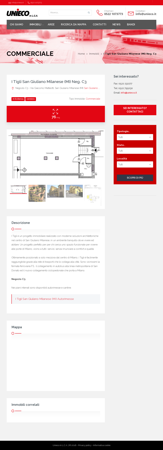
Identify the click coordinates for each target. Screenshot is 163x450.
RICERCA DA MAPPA (73, 24)
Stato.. (121, 145)
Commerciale (93, 98)
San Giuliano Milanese (96, 88)
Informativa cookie (101, 445)
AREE (51, 24)
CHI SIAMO (16, 24)
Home (81, 53)
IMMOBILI (35, 24)
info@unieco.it (16, 2)
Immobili (94, 53)
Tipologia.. (123, 131)
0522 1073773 (35, 2)
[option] (56, 155)
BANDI (131, 24)
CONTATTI (99, 24)
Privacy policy (84, 445)
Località (122, 158)
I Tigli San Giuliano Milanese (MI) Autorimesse (44, 298)
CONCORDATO (19, 34)
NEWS (117, 24)
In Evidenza (18, 99)
